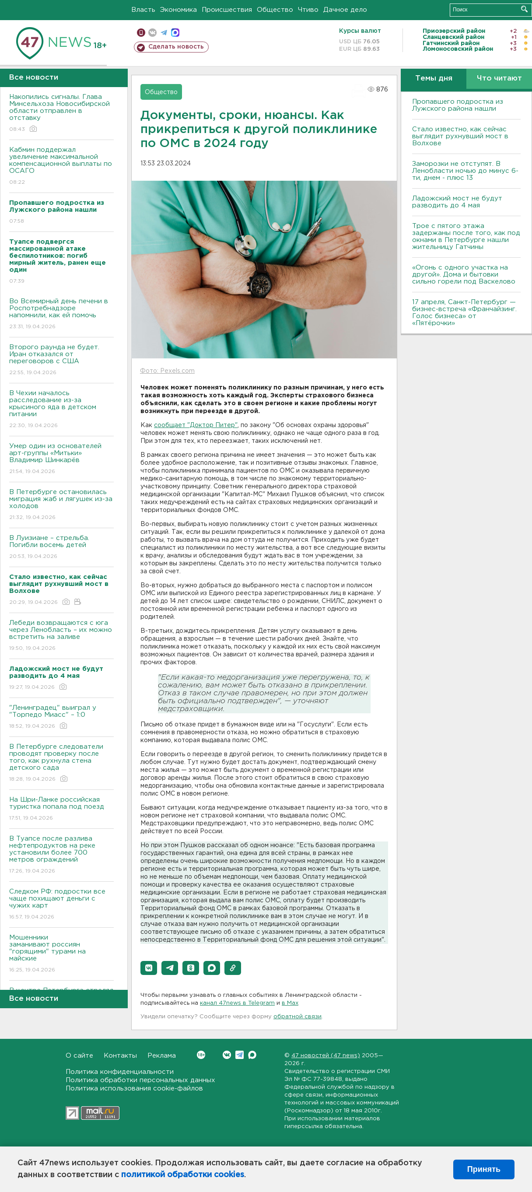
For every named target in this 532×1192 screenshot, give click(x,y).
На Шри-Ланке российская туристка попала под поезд (61, 809)
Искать (524, 9)
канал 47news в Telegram (237, 1003)
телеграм (164, 32)
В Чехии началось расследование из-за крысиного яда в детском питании (61, 409)
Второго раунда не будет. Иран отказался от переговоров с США (61, 360)
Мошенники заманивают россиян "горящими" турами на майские (61, 954)
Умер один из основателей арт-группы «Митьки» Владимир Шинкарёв (61, 459)
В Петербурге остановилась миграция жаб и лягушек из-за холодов (61, 505)
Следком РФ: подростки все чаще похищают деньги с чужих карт (61, 905)
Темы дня (433, 78)
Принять (483, 1169)
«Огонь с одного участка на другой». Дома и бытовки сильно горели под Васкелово (463, 274)
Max (252, 1055)
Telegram (239, 1055)
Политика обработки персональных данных (140, 1080)
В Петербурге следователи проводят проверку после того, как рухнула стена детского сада (61, 763)
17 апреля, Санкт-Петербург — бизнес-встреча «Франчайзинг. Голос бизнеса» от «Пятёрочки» (464, 312)
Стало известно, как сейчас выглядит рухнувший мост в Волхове (460, 136)
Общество (275, 10)
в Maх (290, 1003)
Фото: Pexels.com (167, 371)
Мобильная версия (141, 32)
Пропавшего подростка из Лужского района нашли (457, 105)
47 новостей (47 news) (325, 1055)
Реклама (161, 1056)
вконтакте (152, 32)
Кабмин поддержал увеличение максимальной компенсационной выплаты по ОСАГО (61, 166)
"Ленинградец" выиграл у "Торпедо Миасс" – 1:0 (61, 717)
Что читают (499, 78)
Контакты (120, 1056)
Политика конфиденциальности (120, 1072)
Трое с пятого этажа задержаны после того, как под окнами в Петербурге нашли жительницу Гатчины (466, 236)
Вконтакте (201, 1055)
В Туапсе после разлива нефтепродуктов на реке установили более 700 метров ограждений (61, 855)
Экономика (178, 10)
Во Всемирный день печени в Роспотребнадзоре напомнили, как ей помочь (61, 314)
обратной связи (297, 1016)
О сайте (79, 1056)
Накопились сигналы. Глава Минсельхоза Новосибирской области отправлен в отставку (61, 113)
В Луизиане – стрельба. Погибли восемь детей (61, 547)
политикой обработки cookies (182, 1174)
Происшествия (227, 10)
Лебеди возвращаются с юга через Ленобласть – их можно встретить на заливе (61, 636)
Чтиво (308, 10)
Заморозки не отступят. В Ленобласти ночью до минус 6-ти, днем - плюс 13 (465, 171)
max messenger (175, 32)
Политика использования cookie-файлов (134, 1088)
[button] (148, 968)
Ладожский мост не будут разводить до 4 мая (457, 202)
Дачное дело (345, 10)
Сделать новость (176, 46)
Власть (143, 10)
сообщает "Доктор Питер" (196, 425)
